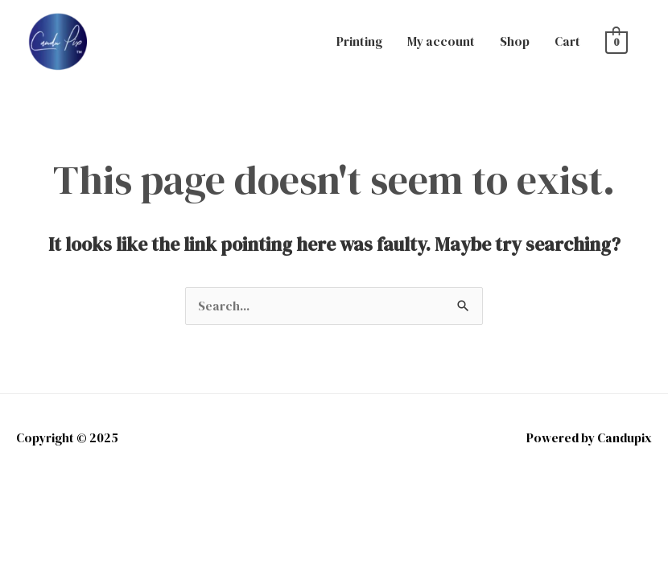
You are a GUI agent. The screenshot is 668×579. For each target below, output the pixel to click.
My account (441, 41)
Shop (515, 41)
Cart (567, 41)
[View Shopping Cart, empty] (616, 41)
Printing (359, 41)
